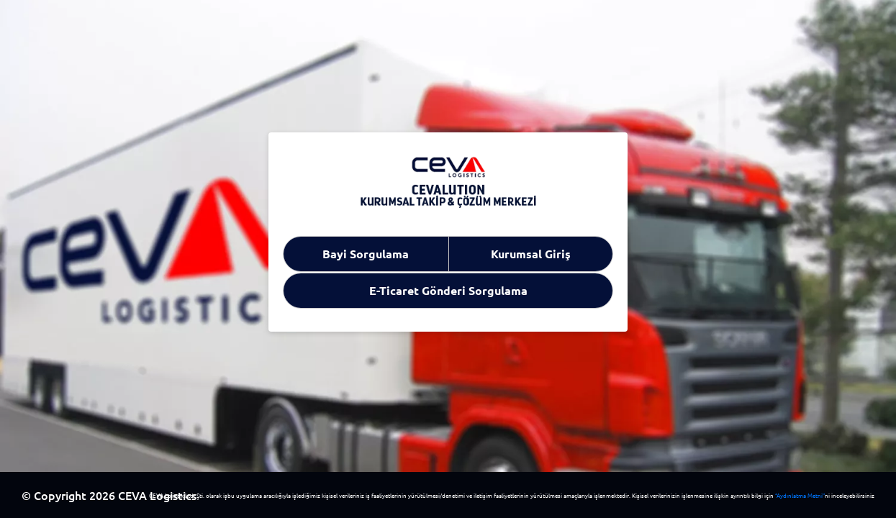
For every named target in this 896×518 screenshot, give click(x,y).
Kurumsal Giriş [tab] (531, 253)
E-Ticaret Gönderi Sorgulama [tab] (448, 290)
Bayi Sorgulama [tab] (365, 253)
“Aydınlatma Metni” (800, 495)
